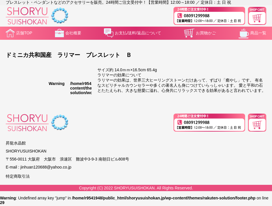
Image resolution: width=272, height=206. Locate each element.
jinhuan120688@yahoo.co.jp (45, 167)
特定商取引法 (18, 176)
